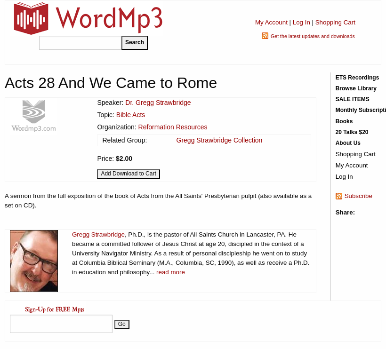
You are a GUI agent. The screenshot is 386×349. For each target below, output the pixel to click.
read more (170, 272)
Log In (301, 22)
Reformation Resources (173, 127)
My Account (271, 22)
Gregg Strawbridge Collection (220, 140)
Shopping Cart (335, 22)
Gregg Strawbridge (98, 234)
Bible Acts (130, 115)
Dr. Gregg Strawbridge (158, 102)
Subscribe (358, 195)
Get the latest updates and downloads (313, 36)
